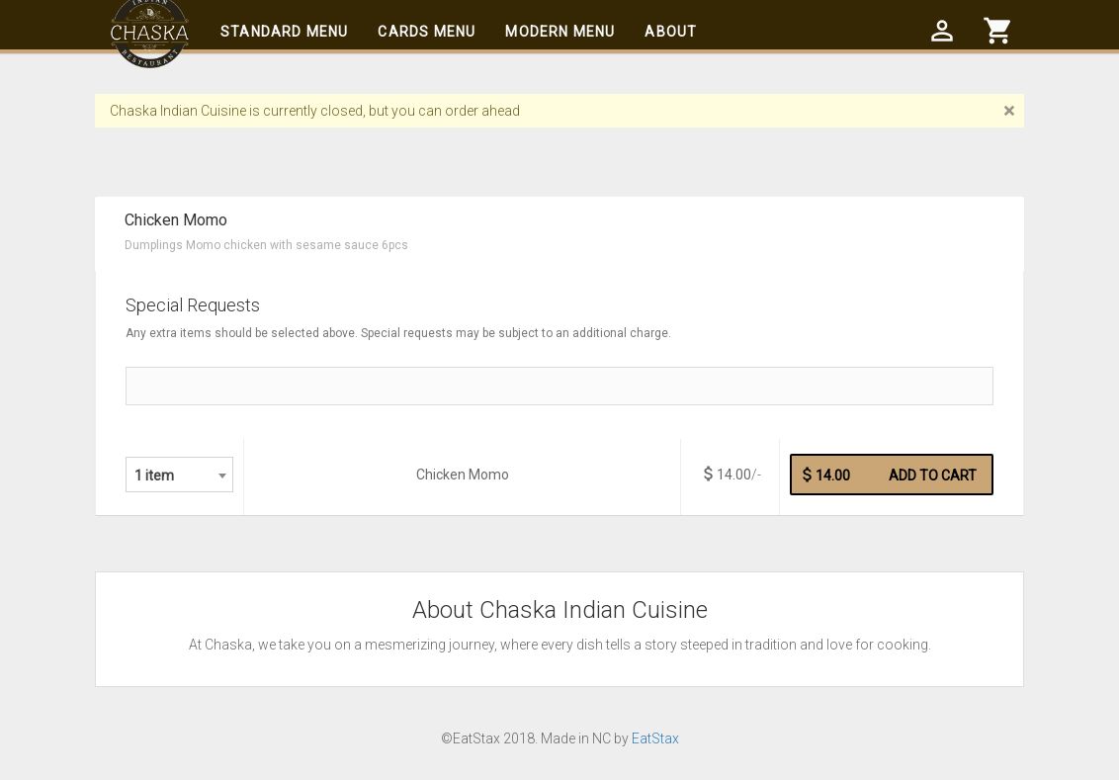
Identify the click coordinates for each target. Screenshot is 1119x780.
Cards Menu (426, 32)
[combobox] (179, 474)
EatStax (655, 738)
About (671, 32)
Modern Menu (560, 32)
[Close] (1008, 111)
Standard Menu (284, 32)
